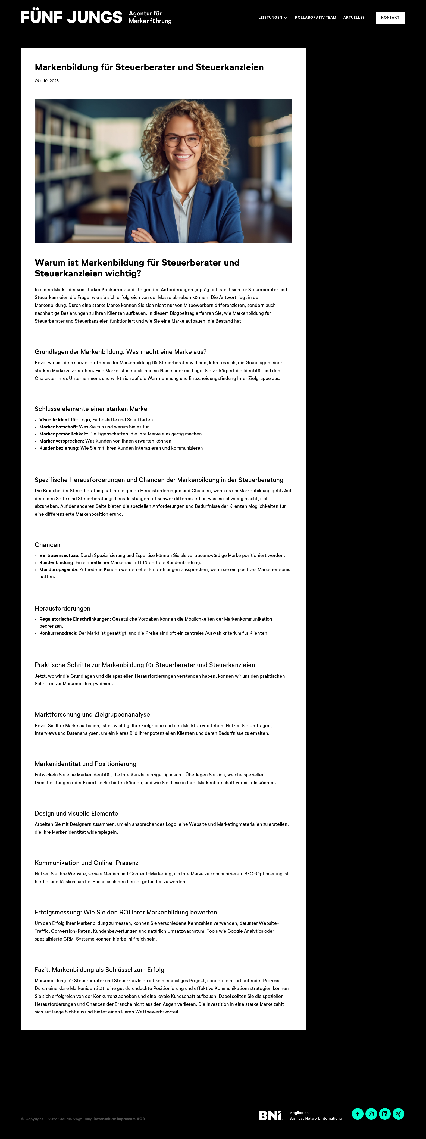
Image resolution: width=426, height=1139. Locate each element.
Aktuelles (354, 18)
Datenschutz (104, 1119)
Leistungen (270, 18)
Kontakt (390, 18)
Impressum (126, 1119)
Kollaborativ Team (315, 18)
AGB (141, 1119)
